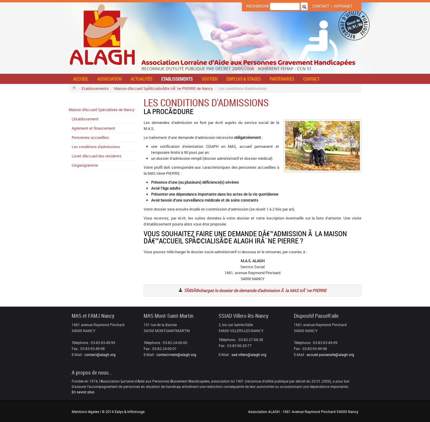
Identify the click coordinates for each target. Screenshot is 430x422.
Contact (320, 6)
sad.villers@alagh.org (248, 354)
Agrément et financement (93, 128)
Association (109, 79)
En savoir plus (83, 391)
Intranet (343, 6)
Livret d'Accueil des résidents (97, 156)
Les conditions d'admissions (96, 146)
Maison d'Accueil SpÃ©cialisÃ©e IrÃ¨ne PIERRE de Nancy (163, 88)
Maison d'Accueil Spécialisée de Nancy (102, 109)
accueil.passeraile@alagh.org (330, 354)
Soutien (209, 79)
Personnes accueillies (90, 137)
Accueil (80, 79)
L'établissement (85, 119)
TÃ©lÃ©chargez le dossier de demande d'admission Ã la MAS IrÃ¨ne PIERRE (255, 290)
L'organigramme (85, 165)
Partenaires (282, 79)
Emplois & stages (243, 79)
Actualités (141, 79)
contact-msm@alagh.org (176, 354)
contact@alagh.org (100, 354)
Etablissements (177, 79)
